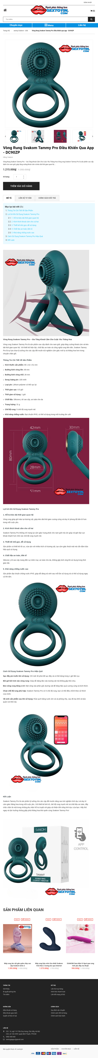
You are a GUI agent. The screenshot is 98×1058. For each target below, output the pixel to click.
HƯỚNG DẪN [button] (7, 1006)
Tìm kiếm (6, 994)
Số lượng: (6, 177)
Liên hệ (82, 25)
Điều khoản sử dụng (10, 1010)
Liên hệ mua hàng (57, 989)
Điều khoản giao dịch (10, 1013)
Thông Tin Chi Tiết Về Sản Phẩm (20, 211)
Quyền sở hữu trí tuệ (10, 1016)
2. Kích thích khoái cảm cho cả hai (25, 222)
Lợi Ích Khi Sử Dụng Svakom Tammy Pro (23, 214)
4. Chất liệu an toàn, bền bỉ (22, 229)
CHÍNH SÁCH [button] (55, 1006)
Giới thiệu (6, 989)
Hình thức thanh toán (58, 992)
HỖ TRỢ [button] (53, 985)
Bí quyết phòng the (9, 992)
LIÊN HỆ (5, 1028)
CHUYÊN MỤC (66, 1049)
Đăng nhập (88, 2)
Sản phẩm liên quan (23, 910)
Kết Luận (11, 240)
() (92, 11)
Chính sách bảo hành (58, 1016)
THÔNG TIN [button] (6, 985)
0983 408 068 (10, 1037)
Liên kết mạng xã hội (58, 994)
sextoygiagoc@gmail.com (15, 1039)
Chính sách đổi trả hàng (59, 1013)
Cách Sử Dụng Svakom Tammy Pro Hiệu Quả (25, 236)
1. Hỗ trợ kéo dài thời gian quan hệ (25, 218)
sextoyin (20, 1049)
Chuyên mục (16, 25)
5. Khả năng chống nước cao (23, 233)
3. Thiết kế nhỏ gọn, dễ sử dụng (24, 225)
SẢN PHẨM (55, 1049)
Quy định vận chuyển (58, 1010)
